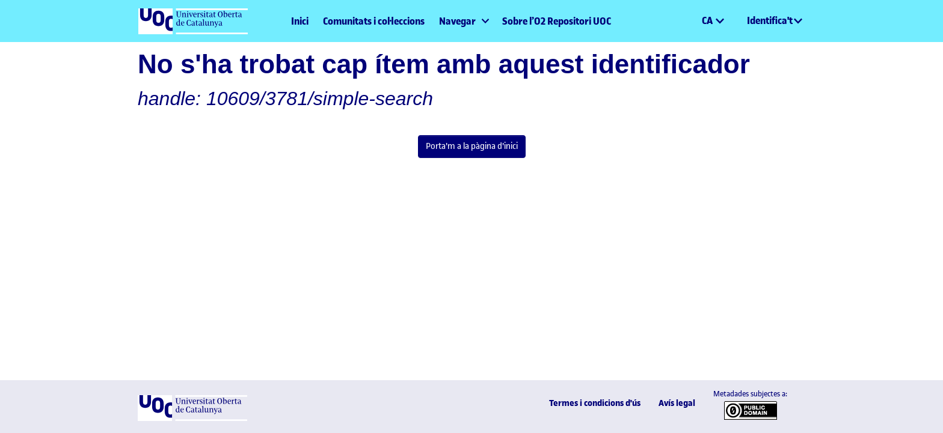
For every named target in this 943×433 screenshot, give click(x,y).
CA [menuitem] (708, 20)
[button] (691, 21)
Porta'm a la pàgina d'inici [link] (472, 145)
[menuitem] (463, 21)
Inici (300, 21)
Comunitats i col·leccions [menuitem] (374, 21)
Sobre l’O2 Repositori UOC (556, 21)
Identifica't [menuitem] (770, 20)
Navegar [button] (457, 21)
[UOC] (192, 418)
